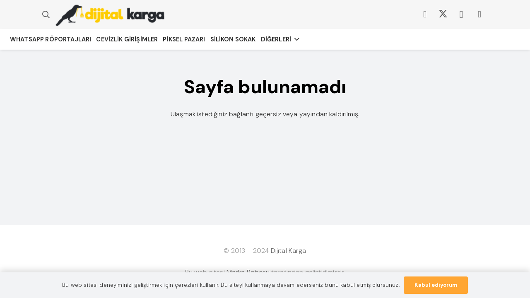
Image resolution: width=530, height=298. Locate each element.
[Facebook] (425, 14)
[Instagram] (461, 14)
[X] (443, 14)
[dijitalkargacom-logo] (110, 14)
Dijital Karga (288, 250)
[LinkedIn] (479, 14)
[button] (46, 14)
